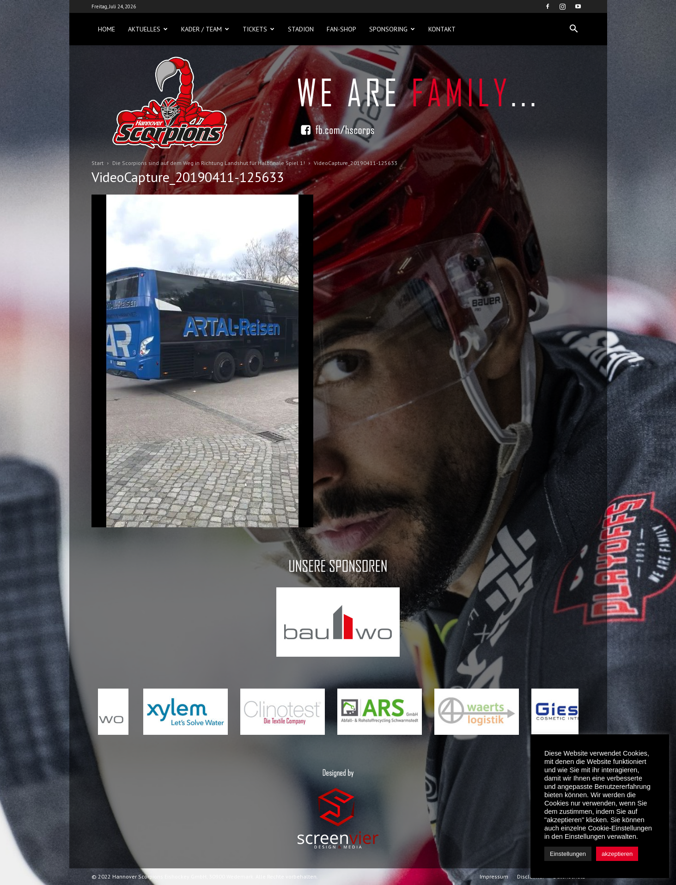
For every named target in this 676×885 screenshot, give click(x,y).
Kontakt (442, 29)
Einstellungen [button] (568, 853)
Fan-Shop (341, 29)
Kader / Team (205, 29)
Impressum (494, 876)
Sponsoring (392, 29)
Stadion (301, 29)
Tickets (258, 29)
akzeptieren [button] (617, 853)
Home (106, 29)
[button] (574, 29)
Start (97, 162)
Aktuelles (148, 29)
